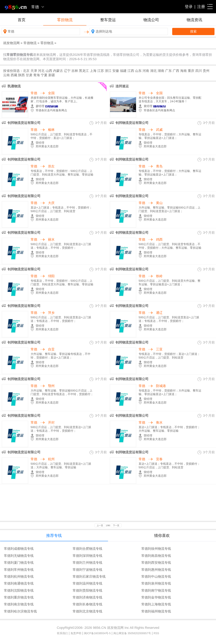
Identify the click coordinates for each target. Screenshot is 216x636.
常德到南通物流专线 (19, 583)
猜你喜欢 (162, 535)
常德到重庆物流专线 (19, 597)
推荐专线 (54, 535)
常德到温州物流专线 (87, 583)
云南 (6, 75)
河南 (145, 71)
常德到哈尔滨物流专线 (20, 611)
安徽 (115, 71)
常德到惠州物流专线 (156, 570)
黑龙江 (84, 71)
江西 (131, 71)
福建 (123, 71)
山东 (138, 71)
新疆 (51, 75)
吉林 (74, 71)
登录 (189, 6)
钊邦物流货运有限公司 (24, 123)
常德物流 (30, 43)
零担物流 (65, 20)
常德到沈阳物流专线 (19, 590)
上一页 (100, 525)
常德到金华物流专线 (156, 597)
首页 (22, 20)
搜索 (193, 31)
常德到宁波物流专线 (87, 570)
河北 (41, 71)
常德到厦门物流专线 (19, 562)
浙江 (108, 71)
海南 (183, 71)
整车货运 (108, 20)
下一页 (116, 525)
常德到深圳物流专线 (87, 556)
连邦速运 (122, 86)
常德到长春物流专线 (87, 604)
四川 (198, 71)
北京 (26, 71)
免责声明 (75, 633)
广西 (176, 71)
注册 (201, 6)
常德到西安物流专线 (156, 562)
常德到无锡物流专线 (19, 556)
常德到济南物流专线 (87, 597)
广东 (168, 71)
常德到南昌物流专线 (156, 556)
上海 (93, 71)
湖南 (161, 71)
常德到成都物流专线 (19, 548)
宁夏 (44, 75)
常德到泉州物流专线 (156, 583)
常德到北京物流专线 (87, 611)
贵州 (206, 71)
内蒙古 (58, 71)
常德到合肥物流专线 (87, 548)
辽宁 (67, 71)
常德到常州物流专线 (19, 570)
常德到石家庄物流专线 (89, 576)
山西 (49, 71)
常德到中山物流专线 (156, 576)
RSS (156, 633)
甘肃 (29, 75)
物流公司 (151, 20)
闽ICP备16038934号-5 (97, 633)
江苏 (100, 71)
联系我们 (62, 633)
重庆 (191, 71)
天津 (33, 71)
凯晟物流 (14, 86)
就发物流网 (11, 43)
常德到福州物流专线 (156, 611)
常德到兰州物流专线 (87, 562)
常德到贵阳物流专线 (87, 590)
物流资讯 (194, 20)
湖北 (153, 71)
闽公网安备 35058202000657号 (132, 633)
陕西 (21, 75)
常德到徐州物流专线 (156, 548)
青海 (36, 75)
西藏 (14, 75)
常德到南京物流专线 (19, 604)
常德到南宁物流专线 (156, 590)
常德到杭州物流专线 (19, 576)
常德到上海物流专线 (156, 604)
